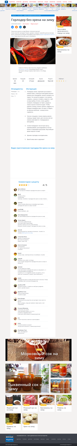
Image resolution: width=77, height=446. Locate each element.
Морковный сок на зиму (39, 355)
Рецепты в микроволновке (54, 9)
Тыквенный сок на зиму (26, 386)
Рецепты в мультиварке (20, 9)
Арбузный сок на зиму (60, 374)
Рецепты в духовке (2, 9)
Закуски (40, 1)
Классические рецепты (42, 8)
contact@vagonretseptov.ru (66, 444)
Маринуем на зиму (14, 8)
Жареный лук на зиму (12, 409)
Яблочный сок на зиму (60, 390)
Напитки (52, 1)
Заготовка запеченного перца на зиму (63, 31)
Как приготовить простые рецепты (6, 1)
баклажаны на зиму (24, 69)
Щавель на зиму (11, 427)
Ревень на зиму (61, 409)
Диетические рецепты (36, 8)
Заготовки (32, 1)
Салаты (59, 1)
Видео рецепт (34, 24)
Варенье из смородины (31, 9)
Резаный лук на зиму (30, 409)
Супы (70, 1)
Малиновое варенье (25, 8)
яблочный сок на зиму (27, 233)
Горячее (18, 1)
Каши (46, 1)
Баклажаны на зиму (63, 51)
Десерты (25, 1)
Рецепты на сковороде (47, 9)
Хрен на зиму (29, 426)
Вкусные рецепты (63, 8)
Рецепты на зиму (58, 8)
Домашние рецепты (8, 8)
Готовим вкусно (10, 438)
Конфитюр (69, 7)
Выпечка (12, 1)
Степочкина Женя (16, 24)
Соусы (65, 1)
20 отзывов (26, 24)
